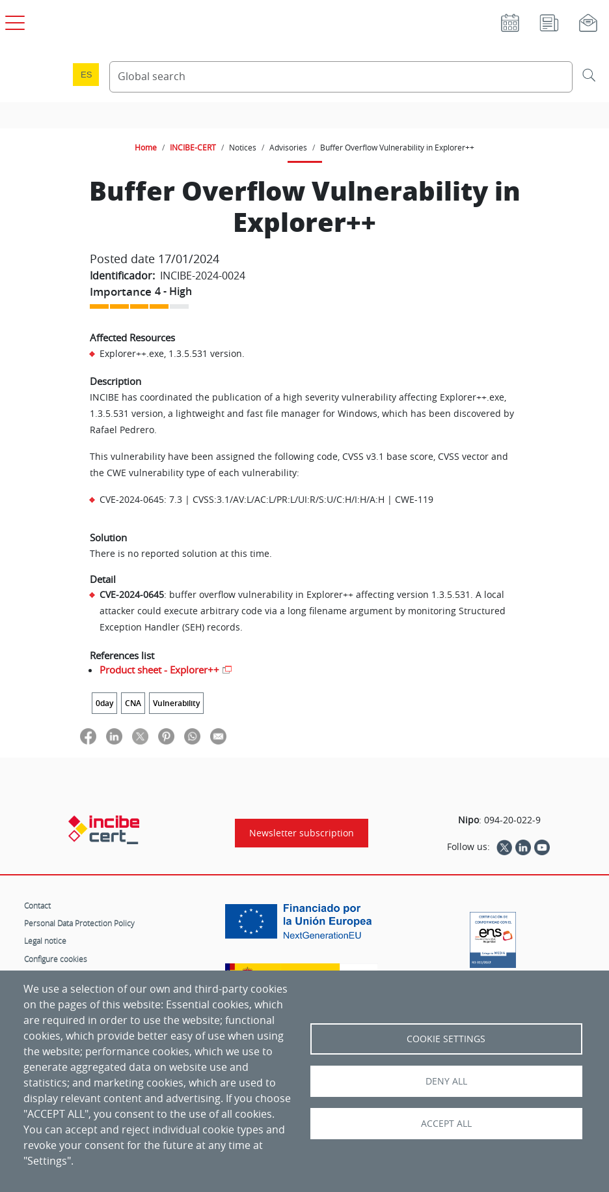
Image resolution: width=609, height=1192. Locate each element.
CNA (133, 703)
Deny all (446, 1081)
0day (104, 703)
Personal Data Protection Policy (79, 923)
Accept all (446, 1123)
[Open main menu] (13, 20)
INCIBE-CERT (193, 147)
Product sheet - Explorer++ (159, 669)
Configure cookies (55, 959)
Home (146, 147)
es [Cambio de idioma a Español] (86, 74)
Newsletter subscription (301, 833)
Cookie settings (446, 1039)
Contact (37, 905)
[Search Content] (341, 76)
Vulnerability (176, 703)
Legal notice (45, 940)
